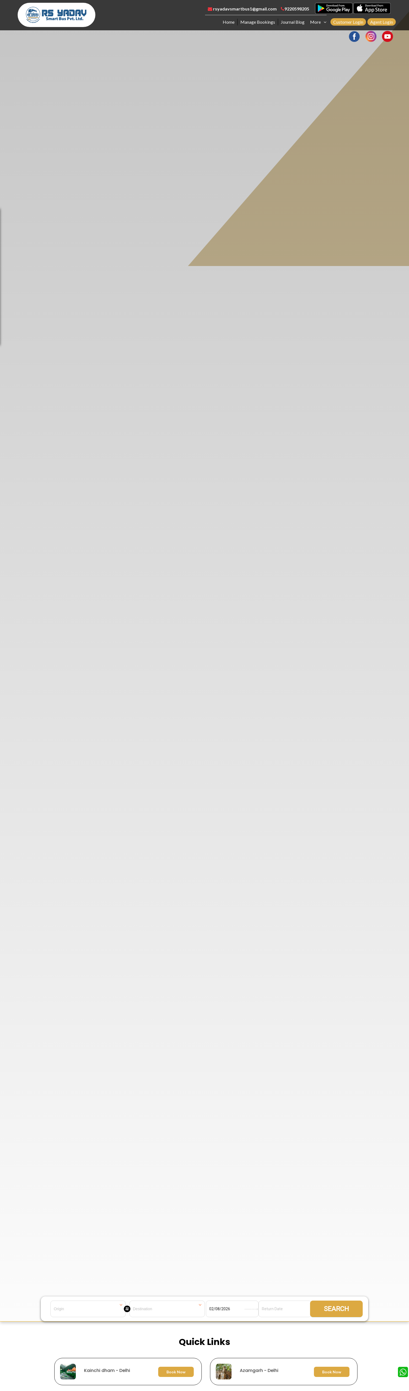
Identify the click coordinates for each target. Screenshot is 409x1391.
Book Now (175, 1371)
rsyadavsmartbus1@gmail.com (242, 8)
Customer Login (348, 22)
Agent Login (381, 22)
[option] (205, 1371)
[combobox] (88, 1309)
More (315, 22)
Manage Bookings (257, 22)
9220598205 (295, 8)
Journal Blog (293, 22)
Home (229, 22)
